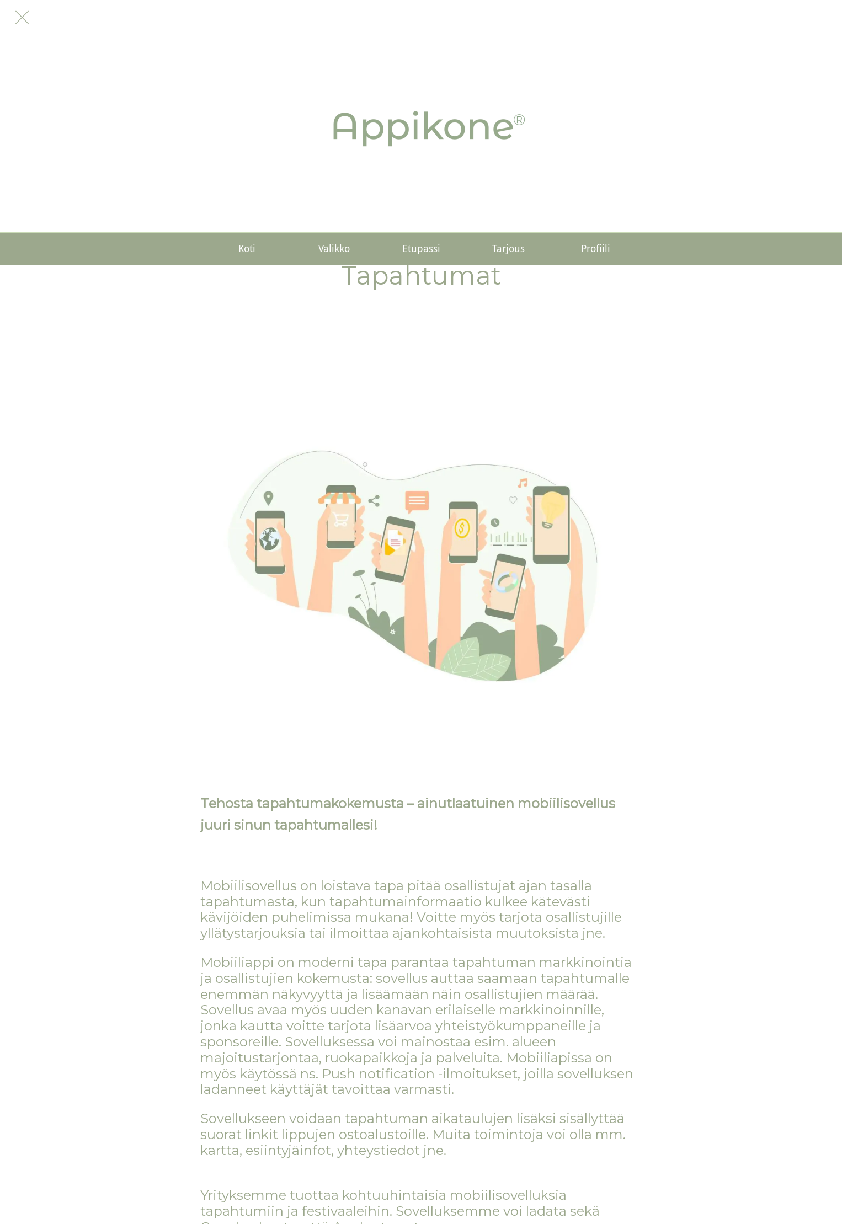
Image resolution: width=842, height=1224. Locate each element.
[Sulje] (22, 17)
